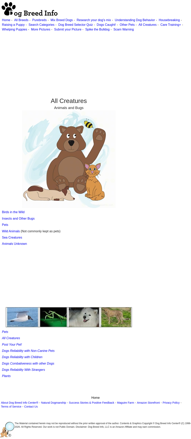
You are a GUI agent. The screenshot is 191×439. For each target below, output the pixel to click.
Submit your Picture (67, 29)
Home (6, 20)
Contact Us (31, 406)
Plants (6, 376)
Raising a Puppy (13, 24)
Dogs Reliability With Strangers (23, 369)
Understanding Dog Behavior (135, 20)
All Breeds (21, 20)
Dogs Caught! (106, 24)
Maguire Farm (125, 402)
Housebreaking (169, 20)
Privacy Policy (171, 402)
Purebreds (39, 20)
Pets (5, 224)
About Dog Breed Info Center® (19, 402)
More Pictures (40, 29)
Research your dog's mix (94, 20)
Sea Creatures (12, 237)
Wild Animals (11, 231)
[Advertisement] (95, 59)
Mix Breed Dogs (62, 20)
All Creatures (147, 24)
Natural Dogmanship (53, 402)
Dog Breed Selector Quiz (75, 24)
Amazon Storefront (148, 402)
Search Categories (41, 24)
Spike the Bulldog (97, 29)
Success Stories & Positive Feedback (91, 402)
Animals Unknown (14, 243)
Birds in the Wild (13, 212)
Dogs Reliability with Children (22, 357)
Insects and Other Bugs (18, 218)
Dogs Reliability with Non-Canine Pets (28, 350)
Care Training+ (171, 24)
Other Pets (127, 24)
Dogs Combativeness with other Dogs (28, 363)
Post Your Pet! (12, 344)
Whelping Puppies (14, 29)
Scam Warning (123, 29)
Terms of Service (11, 406)
